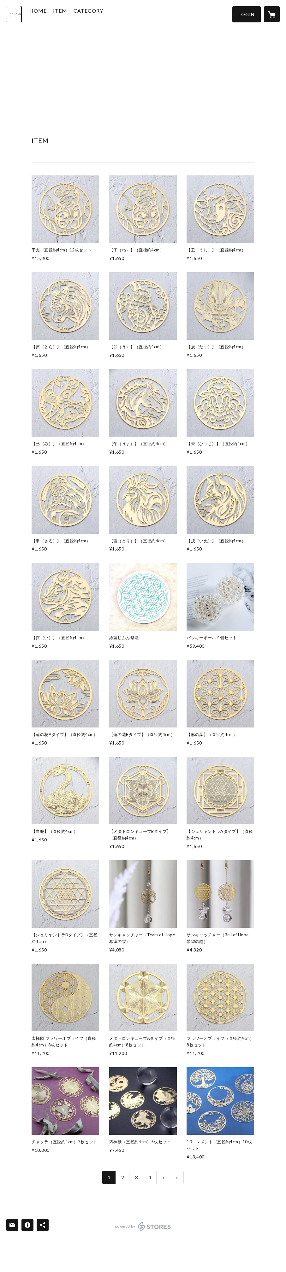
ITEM (72, 14)
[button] (246, 14)
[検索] (14, 14)
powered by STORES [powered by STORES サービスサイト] (143, 1230)
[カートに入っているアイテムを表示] (272, 14)
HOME (49, 14)
